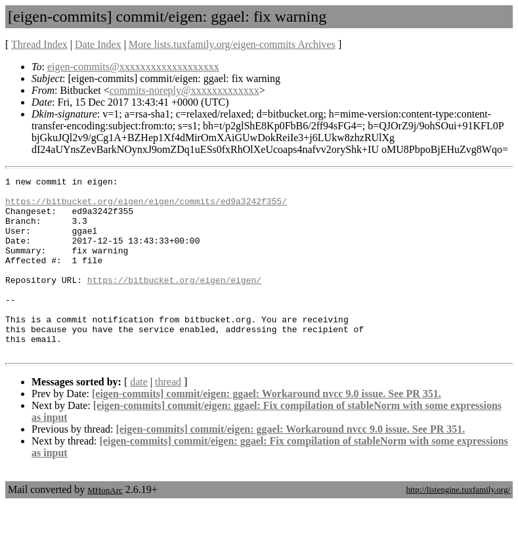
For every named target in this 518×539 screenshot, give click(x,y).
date (139, 417)
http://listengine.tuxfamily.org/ (458, 525)
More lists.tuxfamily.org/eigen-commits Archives (232, 44)
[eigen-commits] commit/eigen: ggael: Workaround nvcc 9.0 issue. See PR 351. (266, 429)
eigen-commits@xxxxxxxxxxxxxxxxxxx (133, 66)
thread (168, 417)
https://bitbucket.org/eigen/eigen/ (174, 301)
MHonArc (104, 525)
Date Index (98, 44)
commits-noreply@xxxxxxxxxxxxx (184, 90)
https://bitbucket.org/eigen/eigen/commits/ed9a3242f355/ (146, 207)
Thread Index (39, 44)
